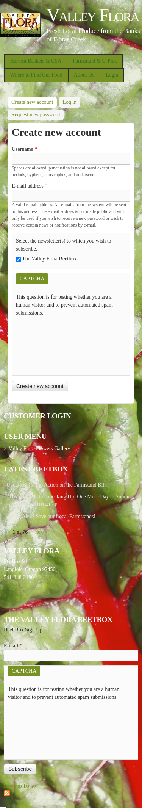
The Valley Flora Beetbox (49, 259)
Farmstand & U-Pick (95, 61)
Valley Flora (93, 15)
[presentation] (47, 344)
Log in (69, 102)
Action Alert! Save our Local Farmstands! (50, 516)
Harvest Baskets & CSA (35, 61)
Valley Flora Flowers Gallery (39, 448)
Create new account (34, 101)
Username (24, 149)
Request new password (35, 114)
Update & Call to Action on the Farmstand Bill (56, 485)
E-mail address (29, 186)
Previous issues (20, 786)
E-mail (13, 645)
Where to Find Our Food (36, 75)
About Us (84, 75)
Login (112, 75)
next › (41, 532)
